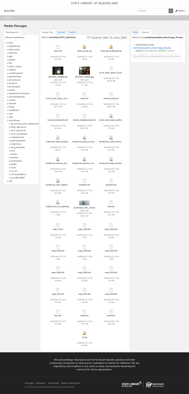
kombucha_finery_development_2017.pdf (117, 163)
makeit (12, 70)
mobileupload (16, 73)
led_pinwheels (18, 147)
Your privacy (53, 383)
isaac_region (15, 66)
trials (13, 167)
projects (13, 83)
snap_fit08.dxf (57, 272)
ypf (10, 181)
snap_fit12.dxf (84, 294)
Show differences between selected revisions (156, 56)
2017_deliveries (18, 130)
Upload (61, 32)
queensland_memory (19, 93)
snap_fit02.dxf (84, 229)
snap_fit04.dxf (111, 229)
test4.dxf (111, 316)
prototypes (14, 87)
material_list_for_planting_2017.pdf (61, 206)
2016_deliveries (18, 127)
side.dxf (111, 206)
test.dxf (57, 316)
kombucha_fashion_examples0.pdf (88, 163)
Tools (179, 11)
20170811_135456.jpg (57, 77)
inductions (16, 144)
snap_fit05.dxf (57, 251)
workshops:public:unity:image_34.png (163, 37)
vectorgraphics (18, 174)
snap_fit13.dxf (111, 294)
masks (14, 154)
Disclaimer (41, 383)
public (12, 90)
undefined (14, 110)
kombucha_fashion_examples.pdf (61, 163)
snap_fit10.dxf (111, 272)
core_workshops (19, 134)
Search (72, 32)
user (11, 114)
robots (12, 100)
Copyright (29, 383)
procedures (14, 80)
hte (10, 63)
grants (12, 60)
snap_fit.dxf (58, 229)
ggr (10, 56)
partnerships (15, 76)
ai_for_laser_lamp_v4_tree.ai (59, 98)
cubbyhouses (17, 137)
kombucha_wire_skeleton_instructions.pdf (65, 185)
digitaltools (14, 46)
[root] (10, 43)
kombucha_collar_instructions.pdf (114, 142)
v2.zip (84, 337)
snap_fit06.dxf (84, 251)
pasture (14, 157)
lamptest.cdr (84, 185)
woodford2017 (18, 178)
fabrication (14, 49)
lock (13, 151)
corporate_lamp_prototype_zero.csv (62, 142)
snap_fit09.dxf (84, 272)
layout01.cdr (111, 185)
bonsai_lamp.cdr (111, 98)
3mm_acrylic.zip (84, 51)
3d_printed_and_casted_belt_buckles (29, 124)
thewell (12, 103)
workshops (14, 120)
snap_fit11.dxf (58, 294)
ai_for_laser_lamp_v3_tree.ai (112, 73)
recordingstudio (17, 97)
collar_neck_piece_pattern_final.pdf (115, 120)
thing (11, 107)
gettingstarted (18, 140)
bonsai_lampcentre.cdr (58, 120)
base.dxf (84, 98)
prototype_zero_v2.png (84, 208)
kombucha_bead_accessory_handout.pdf (90, 142)
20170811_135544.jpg (84, 77)
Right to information (70, 383)
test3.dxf (84, 316)
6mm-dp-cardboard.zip (111, 51)
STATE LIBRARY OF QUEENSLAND (94, 3)
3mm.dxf (58, 51)
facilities (13, 53)
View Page (9, 18)
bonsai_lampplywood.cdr (84, 120)
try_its (14, 171)
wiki (11, 117)
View (135, 32)
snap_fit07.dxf (111, 251)
